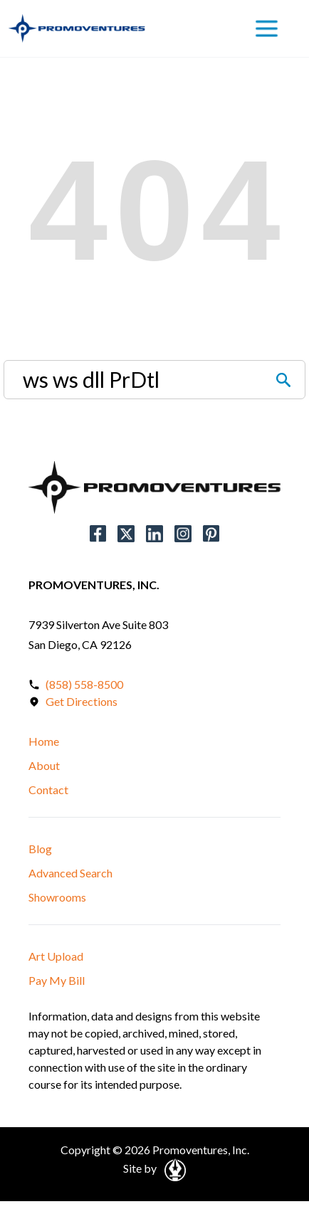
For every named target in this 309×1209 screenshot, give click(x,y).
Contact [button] (48, 789)
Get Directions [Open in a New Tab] (81, 701)
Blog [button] (40, 848)
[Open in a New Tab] (173, 1168)
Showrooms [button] (57, 897)
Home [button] (43, 741)
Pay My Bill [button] (56, 980)
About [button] (44, 765)
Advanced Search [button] (70, 873)
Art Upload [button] (55, 956)
